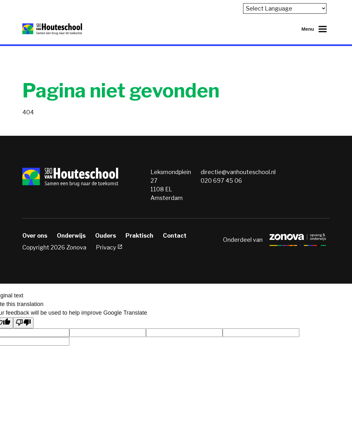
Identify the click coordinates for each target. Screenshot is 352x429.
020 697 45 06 (221, 180)
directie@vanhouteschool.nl (238, 172)
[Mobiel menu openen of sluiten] (316, 29)
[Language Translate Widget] (284, 8)
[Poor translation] (23, 322)
